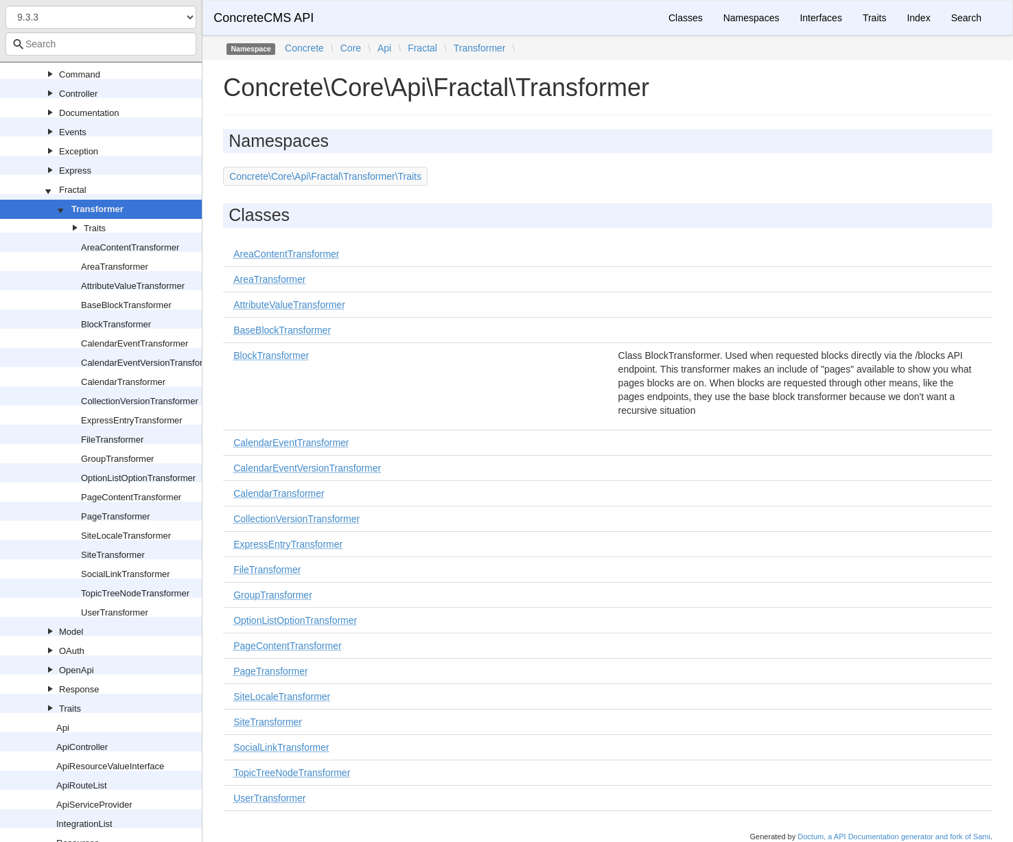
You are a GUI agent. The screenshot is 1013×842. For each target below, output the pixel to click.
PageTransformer (115, 516)
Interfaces (820, 17)
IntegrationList (84, 824)
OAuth (71, 651)
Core (350, 48)
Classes (685, 17)
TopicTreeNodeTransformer (135, 593)
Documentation (89, 113)
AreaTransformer (114, 266)
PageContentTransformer (131, 497)
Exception (78, 151)
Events (72, 132)
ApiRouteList (81, 785)
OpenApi (76, 670)
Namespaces (751, 17)
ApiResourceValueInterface (110, 766)
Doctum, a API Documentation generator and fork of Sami (893, 836)
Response (79, 689)
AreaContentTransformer (130, 247)
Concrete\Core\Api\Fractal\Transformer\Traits (325, 176)
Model (71, 632)
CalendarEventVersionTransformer (149, 363)
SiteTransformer (113, 555)
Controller (78, 94)
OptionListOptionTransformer (138, 478)
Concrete (304, 48)
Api (62, 728)
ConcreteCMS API (263, 18)
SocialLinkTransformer (125, 574)
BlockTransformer (116, 324)
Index (918, 17)
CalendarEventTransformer (134, 343)
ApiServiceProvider (94, 804)
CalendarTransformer (123, 382)
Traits (95, 228)
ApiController (82, 747)
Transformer (97, 209)
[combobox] (100, 44)
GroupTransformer (117, 459)
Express (75, 170)
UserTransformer (114, 612)
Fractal (72, 190)
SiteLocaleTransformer (126, 535)
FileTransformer (112, 439)
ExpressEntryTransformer (132, 420)
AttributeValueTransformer (133, 286)
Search (966, 17)
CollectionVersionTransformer (139, 401)
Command (79, 74)
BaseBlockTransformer (126, 305)
